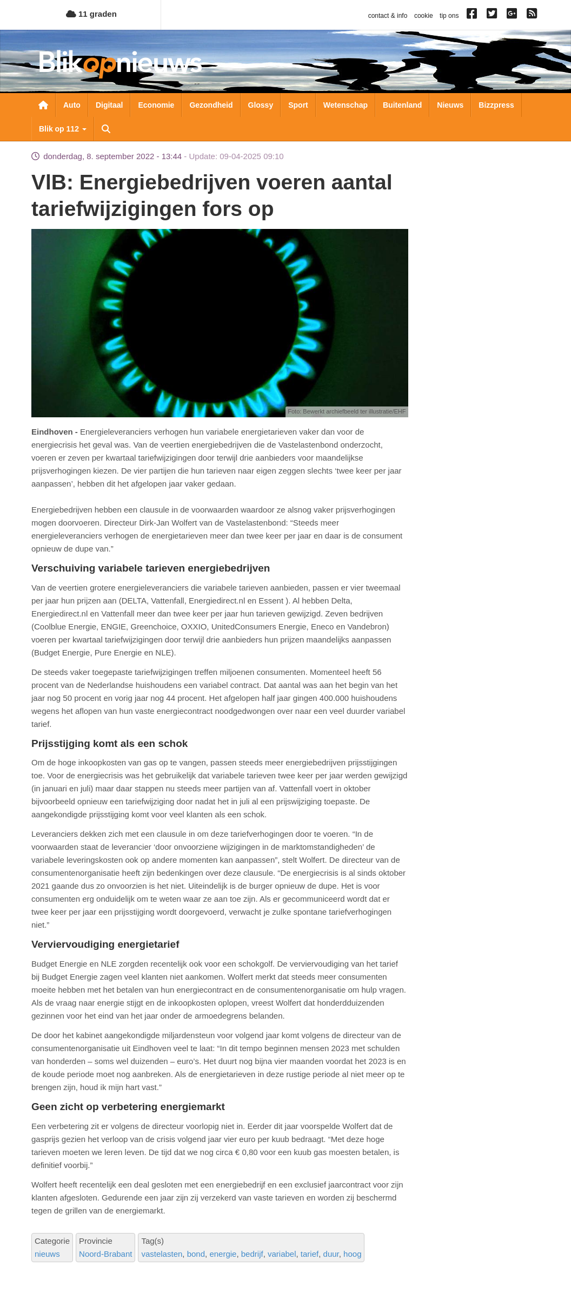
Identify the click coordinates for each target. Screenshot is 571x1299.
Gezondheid (211, 105)
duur (331, 1253)
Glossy (261, 105)
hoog (352, 1253)
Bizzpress (496, 105)
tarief (309, 1253)
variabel (282, 1253)
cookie (423, 15)
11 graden (91, 13)
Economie (156, 105)
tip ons (449, 15)
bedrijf (252, 1253)
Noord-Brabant (105, 1253)
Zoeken (106, 129)
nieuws (47, 1253)
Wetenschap (345, 105)
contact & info (388, 15)
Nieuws (450, 105)
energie (222, 1253)
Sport (298, 105)
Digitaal (109, 105)
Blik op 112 (63, 128)
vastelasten (161, 1253)
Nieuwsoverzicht (43, 105)
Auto (72, 105)
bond (196, 1253)
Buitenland (402, 105)
